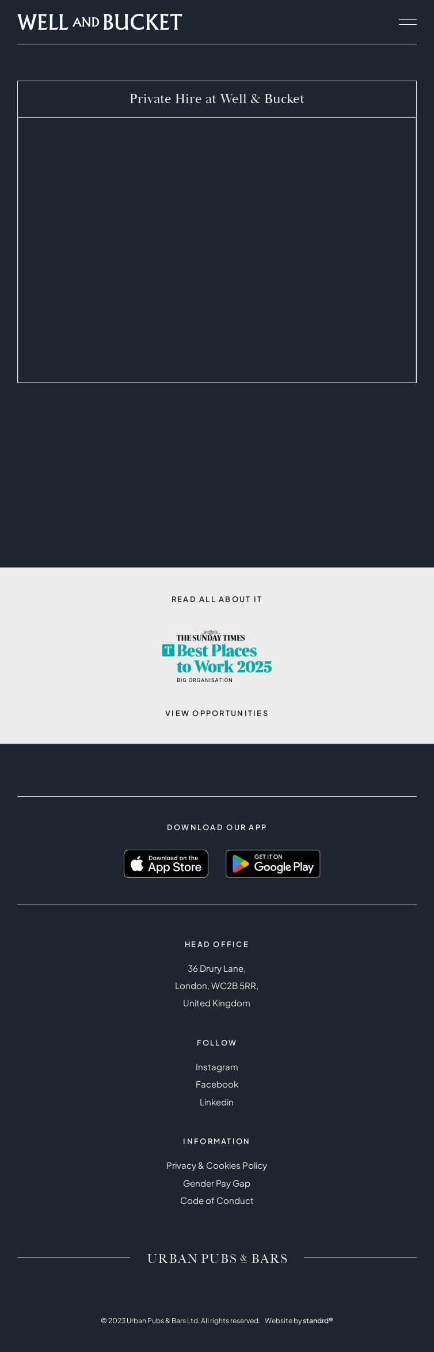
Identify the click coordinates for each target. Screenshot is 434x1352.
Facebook (217, 1083)
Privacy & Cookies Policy (216, 1165)
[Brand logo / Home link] (217, 1258)
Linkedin (217, 1101)
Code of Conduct (217, 1200)
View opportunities (217, 713)
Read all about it (217, 599)
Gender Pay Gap (216, 1182)
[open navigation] (407, 22)
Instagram (217, 1066)
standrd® (318, 1320)
